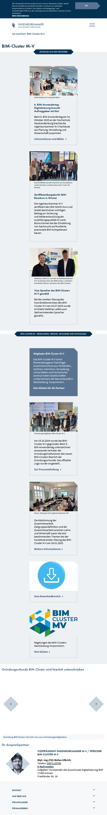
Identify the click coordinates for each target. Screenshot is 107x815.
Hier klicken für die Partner (49, 386)
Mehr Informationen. (20, 15)
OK (86, 5)
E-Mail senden (45, 764)
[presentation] (10, 702)
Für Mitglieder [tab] (53, 800)
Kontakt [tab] (53, 788)
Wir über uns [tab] (53, 794)
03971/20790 (54, 761)
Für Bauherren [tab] (53, 806)
